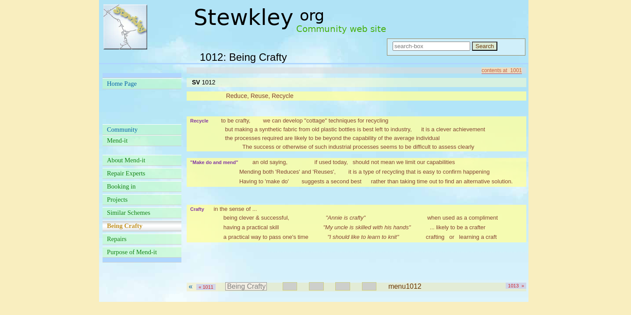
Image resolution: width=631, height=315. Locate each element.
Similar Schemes (128, 212)
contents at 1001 (502, 70)
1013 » (516, 285)
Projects (117, 199)
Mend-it (117, 140)
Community (122, 129)
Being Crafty (246, 286)
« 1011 (206, 287)
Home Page (122, 83)
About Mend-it (126, 160)
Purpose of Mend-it (132, 252)
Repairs (117, 238)
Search (484, 46)
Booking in (121, 186)
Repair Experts (126, 173)
